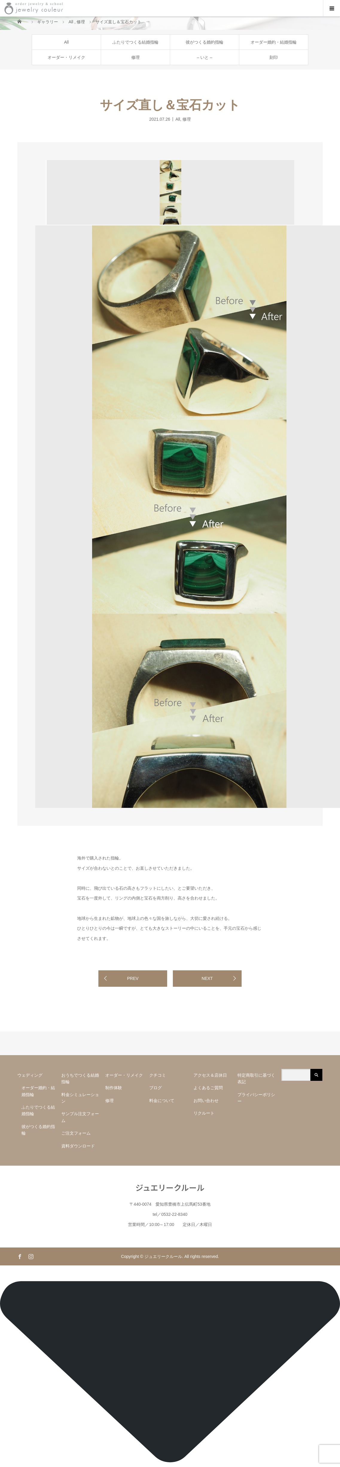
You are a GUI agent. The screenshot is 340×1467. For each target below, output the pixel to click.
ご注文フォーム (76, 1133)
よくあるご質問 (208, 1087)
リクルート (203, 1113)
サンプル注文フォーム (80, 1117)
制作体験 (113, 1087)
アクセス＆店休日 (210, 1075)
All (66, 42)
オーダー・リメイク (66, 57)
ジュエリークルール (170, 1187)
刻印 (273, 57)
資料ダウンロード (78, 1146)
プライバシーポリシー (256, 1098)
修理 (135, 57)
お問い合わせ (206, 1100)
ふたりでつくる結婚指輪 (135, 42)
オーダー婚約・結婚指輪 (274, 42)
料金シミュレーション (80, 1098)
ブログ (155, 1087)
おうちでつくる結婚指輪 (80, 1078)
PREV (132, 978)
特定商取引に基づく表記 (256, 1078)
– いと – (204, 57)
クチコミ (157, 1075)
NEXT (207, 978)
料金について (161, 1100)
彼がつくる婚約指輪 (204, 42)
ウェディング (29, 1075)
